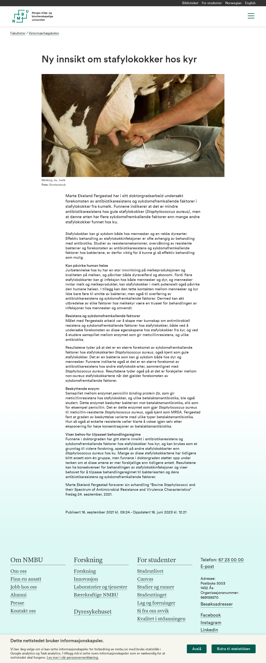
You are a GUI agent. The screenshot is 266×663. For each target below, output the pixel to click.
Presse (17, 603)
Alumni (18, 595)
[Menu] (251, 15)
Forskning (85, 571)
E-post (207, 566)
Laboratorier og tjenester (100, 587)
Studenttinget (152, 595)
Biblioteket (190, 3)
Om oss (18, 571)
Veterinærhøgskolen (44, 33)
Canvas (145, 579)
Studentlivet (150, 571)
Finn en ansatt (25, 579)
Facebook (211, 615)
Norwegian (233, 3)
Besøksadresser (217, 604)
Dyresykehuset (93, 612)
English (250, 3)
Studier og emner (155, 587)
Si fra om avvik (153, 611)
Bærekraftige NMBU (96, 595)
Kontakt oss (23, 611)
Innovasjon (86, 579)
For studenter (212, 3)
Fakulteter (18, 33)
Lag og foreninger (156, 603)
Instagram (211, 622)
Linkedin (209, 630)
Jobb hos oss (23, 587)
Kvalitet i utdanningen (161, 619)
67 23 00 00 (231, 560)
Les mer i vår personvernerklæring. (73, 657)
